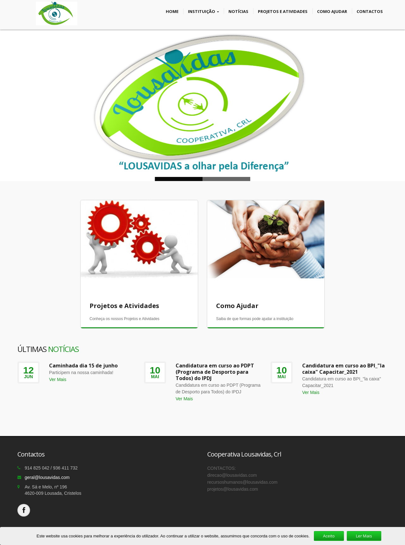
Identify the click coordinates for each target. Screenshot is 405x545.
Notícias (238, 11)
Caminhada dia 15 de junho (83, 365)
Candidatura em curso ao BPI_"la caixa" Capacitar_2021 (343, 368)
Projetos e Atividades (282, 11)
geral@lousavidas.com (47, 477)
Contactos (370, 11)
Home (172, 11)
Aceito (329, 536)
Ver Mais (57, 379)
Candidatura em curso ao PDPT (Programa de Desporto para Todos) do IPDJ (215, 372)
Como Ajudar (332, 11)
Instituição (203, 11)
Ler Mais (364, 536)
